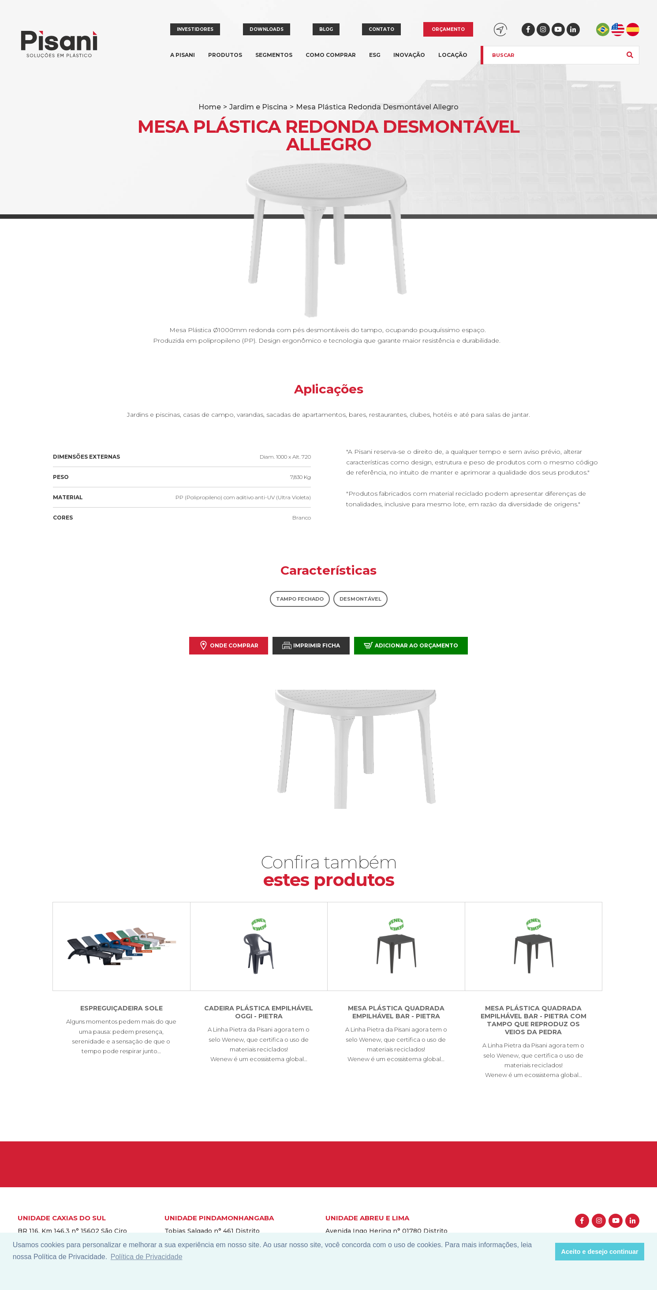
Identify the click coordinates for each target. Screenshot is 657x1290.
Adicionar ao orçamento (411, 645)
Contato (381, 29)
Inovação (409, 55)
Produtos (225, 60)
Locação (452, 55)
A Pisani (182, 60)
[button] (546, 1251)
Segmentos (273, 60)
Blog (326, 29)
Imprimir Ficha (311, 645)
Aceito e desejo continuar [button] (599, 1251)
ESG (375, 55)
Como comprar (331, 55)
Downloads (267, 29)
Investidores (195, 29)
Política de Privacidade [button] (147, 1256)
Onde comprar (228, 645)
